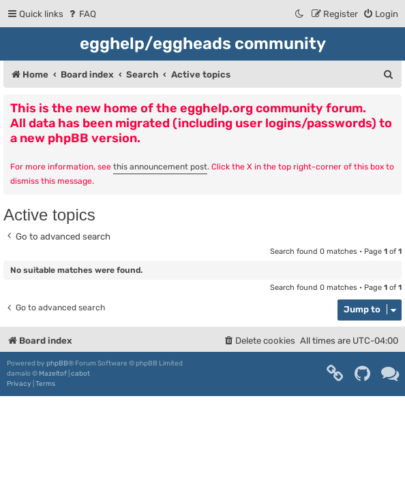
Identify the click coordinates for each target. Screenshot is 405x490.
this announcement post (160, 167)
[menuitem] (81, 14)
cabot (80, 374)
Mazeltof (53, 374)
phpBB (57, 363)
